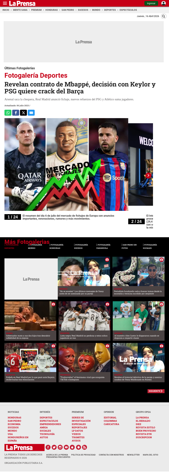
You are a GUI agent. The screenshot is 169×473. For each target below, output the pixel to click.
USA (10, 434)
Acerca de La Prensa (57, 455)
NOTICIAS (13, 411)
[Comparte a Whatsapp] (7, 113)
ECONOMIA (14, 424)
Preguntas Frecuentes (58, 457)
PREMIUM (78, 411)
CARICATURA (111, 424)
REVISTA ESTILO (145, 427)
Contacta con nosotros (111, 455)
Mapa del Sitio (150, 455)
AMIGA (44, 427)
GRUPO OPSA (143, 411)
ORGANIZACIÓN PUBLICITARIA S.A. (23, 462)
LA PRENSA (142, 417)
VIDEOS (76, 434)
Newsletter (133, 455)
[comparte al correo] (31, 113)
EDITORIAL (110, 417)
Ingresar (151, 3)
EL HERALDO (143, 420)
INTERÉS (45, 411)
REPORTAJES (79, 427)
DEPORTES (46, 417)
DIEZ (138, 424)
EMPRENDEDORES (50, 424)
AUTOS (44, 437)
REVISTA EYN (144, 434)
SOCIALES (45, 430)
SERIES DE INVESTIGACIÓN (81, 419)
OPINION (109, 411)
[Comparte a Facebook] (15, 113)
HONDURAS (14, 417)
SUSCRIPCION (144, 437)
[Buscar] (164, 16)
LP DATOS (77, 430)
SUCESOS (13, 427)
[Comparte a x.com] (23, 113)
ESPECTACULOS (49, 420)
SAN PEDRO (14, 420)
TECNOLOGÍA (47, 434)
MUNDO (12, 430)
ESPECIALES (79, 424)
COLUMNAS (110, 420)
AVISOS (76, 440)
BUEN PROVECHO (146, 430)
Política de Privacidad (83, 455)
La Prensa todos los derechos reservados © (23, 456)
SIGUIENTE (154, 391)
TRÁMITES (78, 437)
